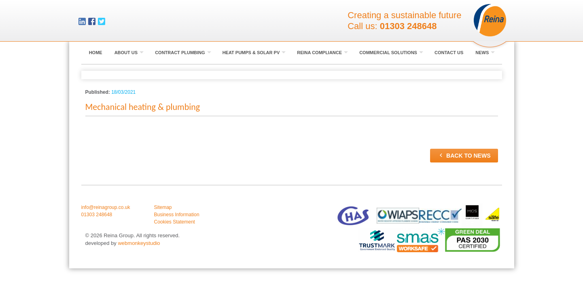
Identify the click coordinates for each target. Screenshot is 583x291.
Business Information (176, 214)
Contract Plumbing (183, 52)
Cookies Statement (174, 222)
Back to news (463, 155)
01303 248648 (408, 26)
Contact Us (449, 52)
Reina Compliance (322, 52)
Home (95, 52)
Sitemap (163, 207)
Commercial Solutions (391, 52)
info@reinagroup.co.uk (105, 207)
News (485, 52)
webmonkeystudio (139, 243)
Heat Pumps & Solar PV (254, 52)
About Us (129, 52)
